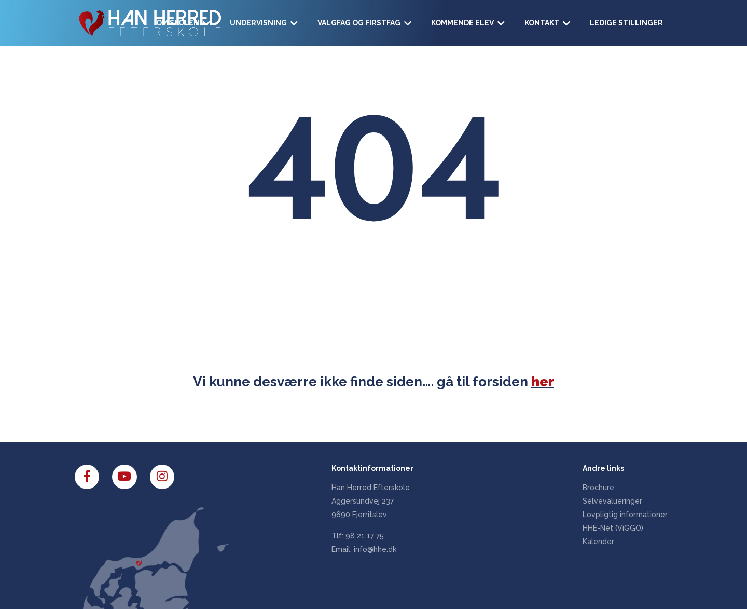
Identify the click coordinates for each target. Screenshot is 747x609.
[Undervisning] (264, 23)
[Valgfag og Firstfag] (365, 23)
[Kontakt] (547, 23)
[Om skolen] (183, 23)
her (542, 381)
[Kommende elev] (468, 23)
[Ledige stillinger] (626, 23)
